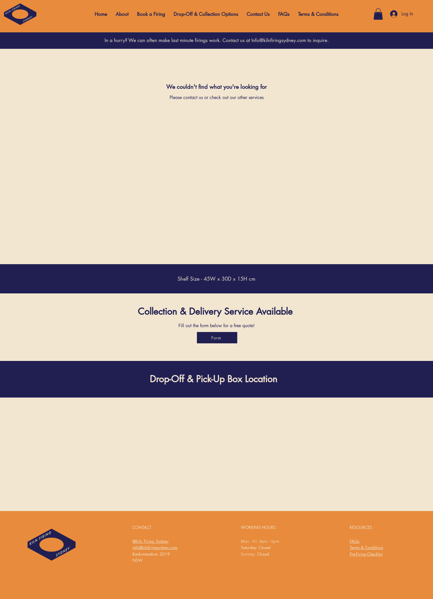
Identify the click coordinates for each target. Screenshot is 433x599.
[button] (378, 14)
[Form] (217, 337)
